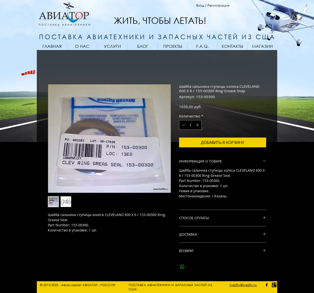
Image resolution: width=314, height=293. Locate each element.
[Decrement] (183, 124)
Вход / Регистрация (212, 5)
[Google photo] (274, 284)
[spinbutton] (190, 124)
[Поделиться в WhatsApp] (182, 267)
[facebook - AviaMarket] (266, 284)
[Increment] (198, 124)
